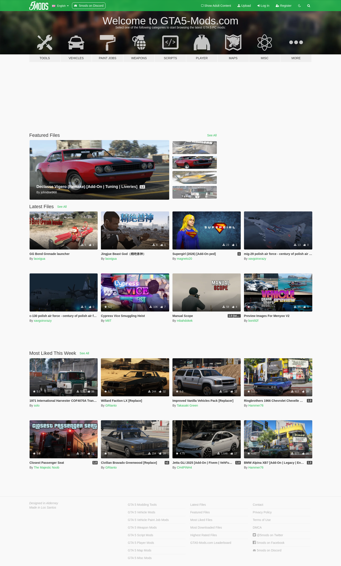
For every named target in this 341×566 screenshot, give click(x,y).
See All (212, 135)
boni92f (253, 320)
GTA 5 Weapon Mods (142, 527)
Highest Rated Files (203, 535)
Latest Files (198, 504)
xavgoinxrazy (257, 258)
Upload (244, 5)
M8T (108, 320)
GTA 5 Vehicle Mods (141, 512)
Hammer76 (255, 405)
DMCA (257, 527)
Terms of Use (262, 520)
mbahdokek (184, 320)
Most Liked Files (201, 520)
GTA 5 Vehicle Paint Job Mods (148, 520)
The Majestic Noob (46, 467)
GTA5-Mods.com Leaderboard (210, 542)
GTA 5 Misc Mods (140, 558)
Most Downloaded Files (206, 527)
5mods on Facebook (268, 543)
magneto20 (184, 258)
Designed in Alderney (43, 503)
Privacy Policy (262, 512)
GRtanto (111, 405)
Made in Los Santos (42, 507)
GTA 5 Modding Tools (142, 504)
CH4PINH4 (184, 467)
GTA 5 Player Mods (141, 542)
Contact (258, 504)
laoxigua (39, 258)
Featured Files (200, 512)
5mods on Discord (267, 550)
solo (37, 405)
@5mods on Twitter (268, 535)
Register (283, 5)
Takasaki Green (187, 405)
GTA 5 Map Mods (139, 550)
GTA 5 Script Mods (140, 535)
